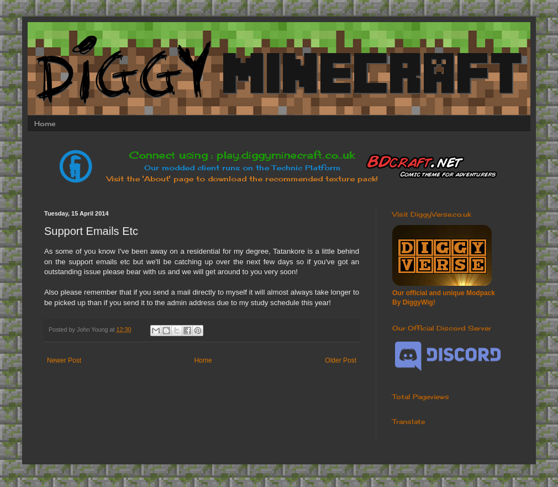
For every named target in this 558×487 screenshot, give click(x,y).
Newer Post (64, 360)
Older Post (340, 360)
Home (44, 123)
